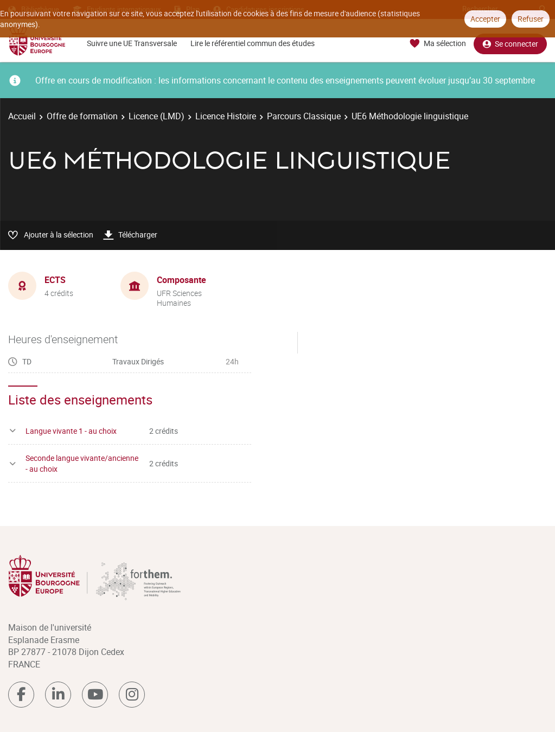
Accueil (22, 116)
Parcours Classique (304, 116)
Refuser (531, 19)
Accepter (485, 19)
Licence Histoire (225, 116)
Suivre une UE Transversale (132, 43)
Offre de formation (82, 116)
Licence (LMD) (156, 116)
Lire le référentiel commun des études (252, 43)
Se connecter (510, 43)
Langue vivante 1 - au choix (71, 431)
